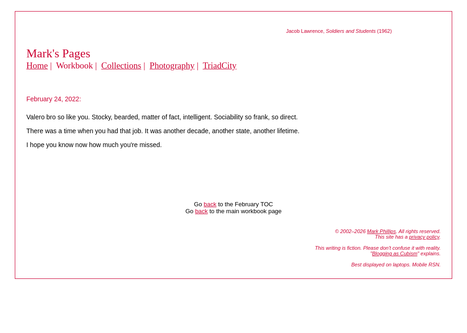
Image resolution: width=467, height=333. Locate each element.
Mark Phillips (381, 231)
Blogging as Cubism (395, 253)
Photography (172, 65)
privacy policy (424, 237)
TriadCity (219, 65)
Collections (121, 65)
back (210, 204)
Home (37, 65)
